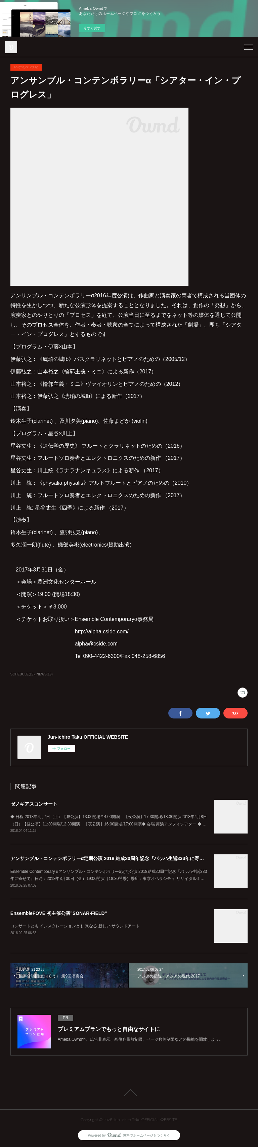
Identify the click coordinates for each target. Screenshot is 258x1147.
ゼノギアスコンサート (33, 804)
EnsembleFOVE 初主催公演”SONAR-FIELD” (58, 913)
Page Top (129, 1093)
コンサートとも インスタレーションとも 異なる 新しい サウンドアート (75, 926)
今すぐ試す (92, 28)
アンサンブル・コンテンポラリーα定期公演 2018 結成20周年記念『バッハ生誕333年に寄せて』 (111, 858)
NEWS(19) (45, 674)
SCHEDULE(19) (22, 674)
